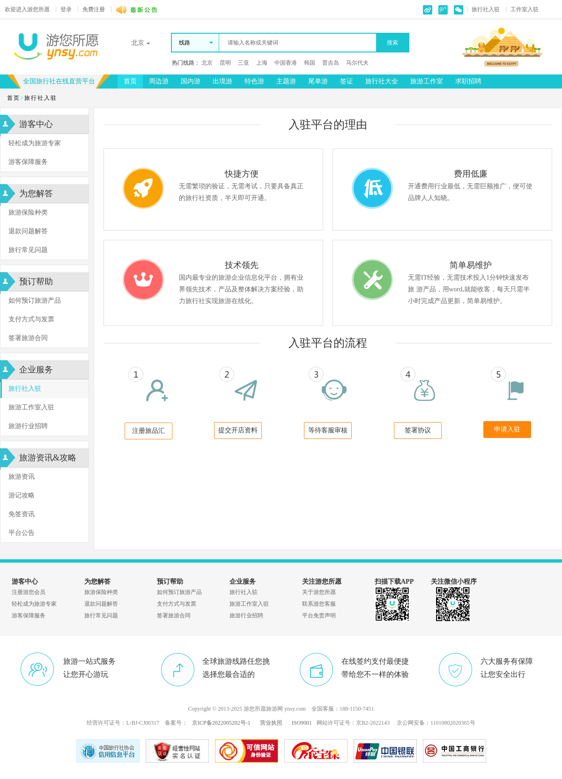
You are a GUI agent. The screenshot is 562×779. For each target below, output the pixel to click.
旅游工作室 (426, 81)
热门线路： (186, 62)
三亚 (243, 62)
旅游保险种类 (28, 212)
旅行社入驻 (486, 9)
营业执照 (271, 723)
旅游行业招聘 (28, 426)
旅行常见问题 (28, 249)
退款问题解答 (28, 231)
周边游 (159, 81)
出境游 (222, 81)
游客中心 (36, 124)
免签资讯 (21, 514)
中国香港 (285, 62)
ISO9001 (302, 723)
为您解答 (36, 193)
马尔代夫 (357, 62)
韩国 (309, 62)
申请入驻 (507, 429)
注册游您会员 (28, 592)
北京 (207, 62)
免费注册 (93, 9)
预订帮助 (36, 281)
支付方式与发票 (31, 319)
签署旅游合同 (28, 337)
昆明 (225, 62)
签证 (346, 81)
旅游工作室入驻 (31, 407)
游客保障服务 (28, 161)
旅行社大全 (381, 81)
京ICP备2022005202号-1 (221, 723)
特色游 (254, 81)
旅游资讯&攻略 (47, 457)
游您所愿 (27, 9)
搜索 (392, 42)
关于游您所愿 (319, 592)
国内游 (190, 81)
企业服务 (36, 369)
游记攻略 (21, 495)
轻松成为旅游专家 (34, 143)
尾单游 (318, 81)
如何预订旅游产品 (34, 300)
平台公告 (21, 532)
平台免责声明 (319, 615)
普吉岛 (330, 62)
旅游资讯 (21, 476)
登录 (66, 9)
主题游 (286, 81)
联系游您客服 (319, 604)
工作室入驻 (524, 9)
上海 (261, 62)
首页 (130, 81)
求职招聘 (468, 81)
